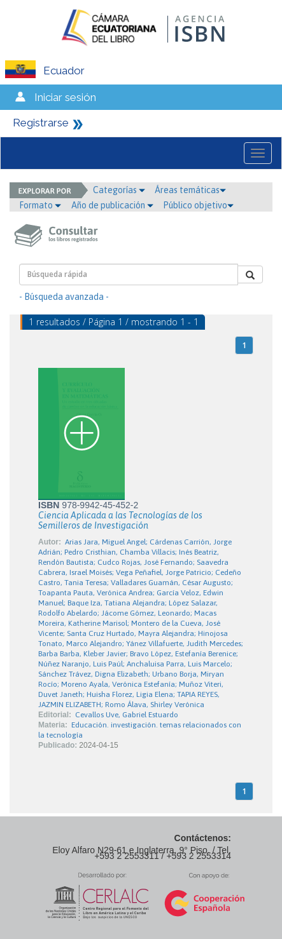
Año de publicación (112, 205)
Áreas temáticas (190, 190)
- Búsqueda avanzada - (64, 297)
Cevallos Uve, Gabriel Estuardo (126, 714)
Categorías (119, 190)
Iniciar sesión (65, 97)
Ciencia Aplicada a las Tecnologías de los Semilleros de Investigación (120, 520)
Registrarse (41, 122)
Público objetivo (198, 205)
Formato (40, 205)
